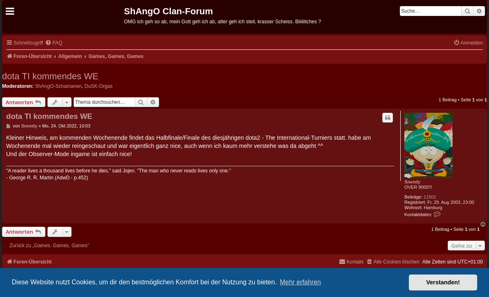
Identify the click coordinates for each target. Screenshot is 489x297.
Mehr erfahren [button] (300, 282)
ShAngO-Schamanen (58, 86)
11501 (430, 196)
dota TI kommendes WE (50, 76)
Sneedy (412, 181)
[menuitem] (53, 43)
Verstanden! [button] (443, 282)
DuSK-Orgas (99, 86)
